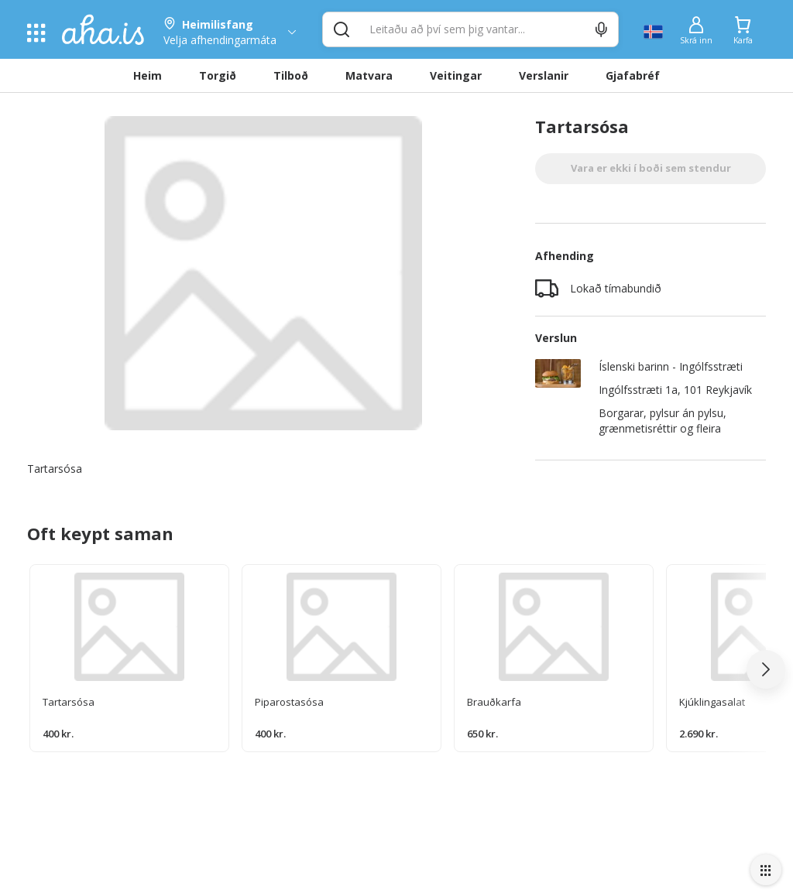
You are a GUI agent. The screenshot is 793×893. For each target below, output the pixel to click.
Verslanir (543, 75)
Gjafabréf (633, 75)
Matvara (369, 75)
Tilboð (290, 75)
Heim (147, 75)
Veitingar (456, 75)
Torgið (217, 75)
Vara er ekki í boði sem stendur (651, 168)
